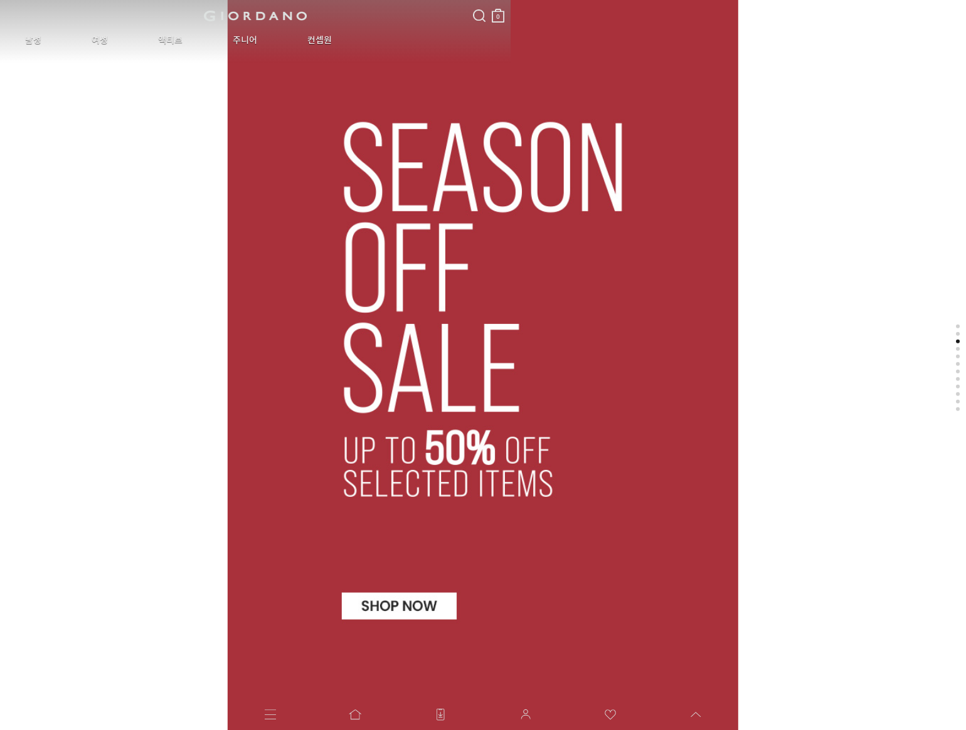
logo (158, 15)
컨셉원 (235, 40)
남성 (24, 40)
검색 (284, 5)
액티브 (123, 40)
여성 (71, 40)
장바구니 (303, 11)
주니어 (179, 40)
